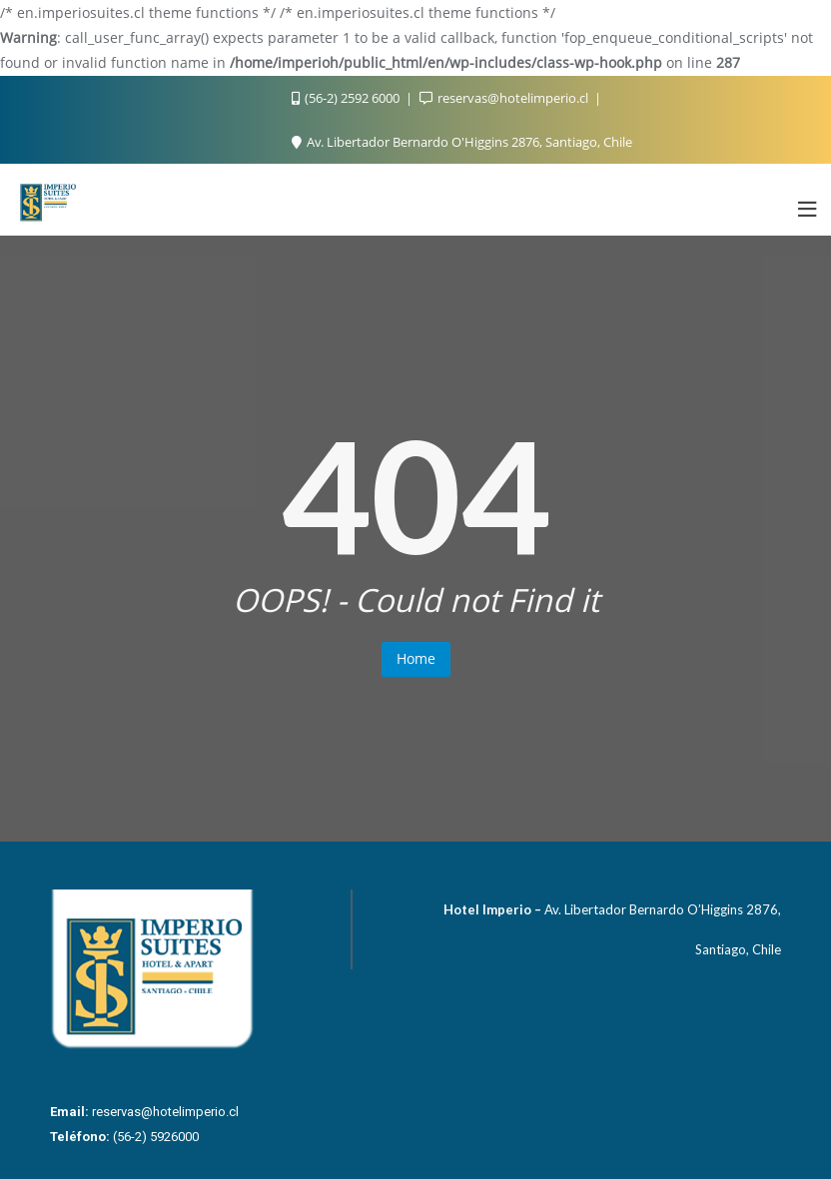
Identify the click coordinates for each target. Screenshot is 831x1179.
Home (416, 658)
